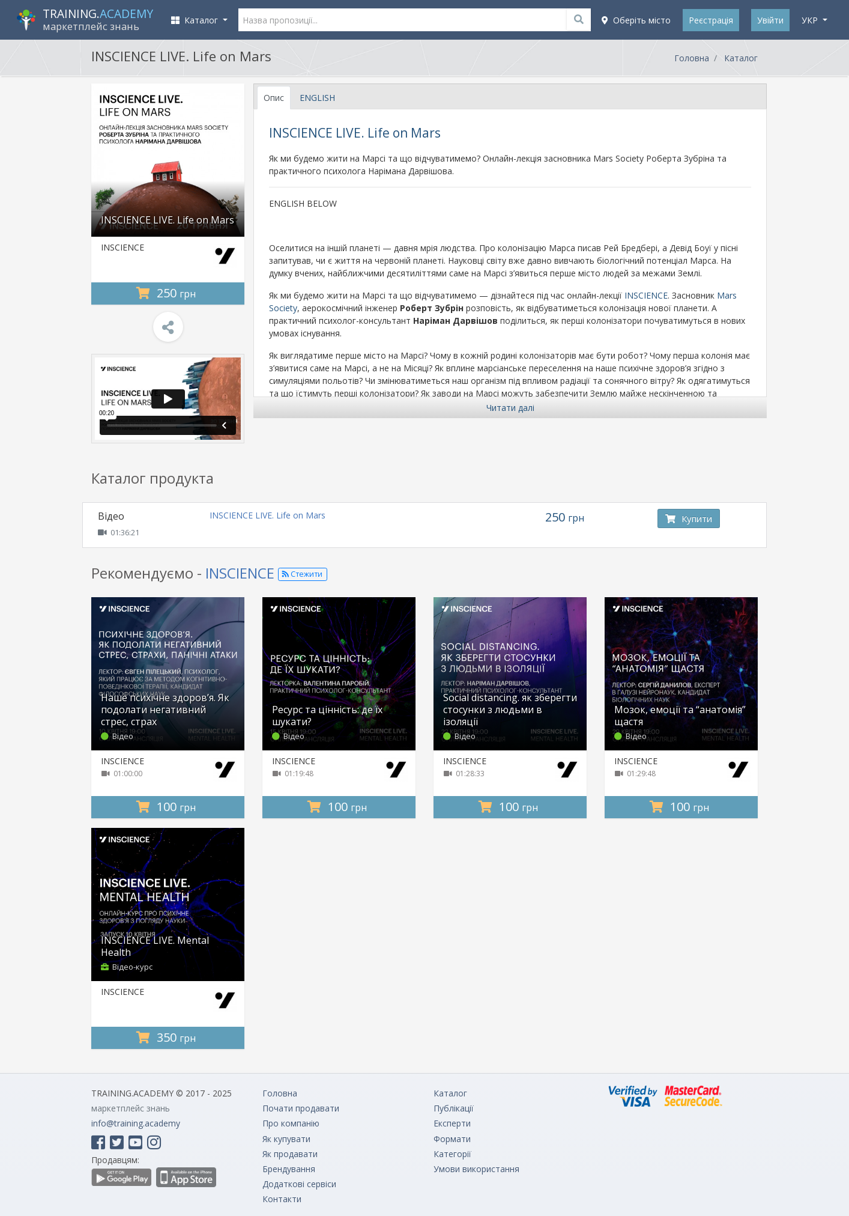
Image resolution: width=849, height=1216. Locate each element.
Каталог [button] (195, 20)
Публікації (454, 1108)
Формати (452, 1139)
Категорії (452, 1154)
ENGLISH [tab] (317, 97)
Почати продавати (300, 1108)
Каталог (741, 58)
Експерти (452, 1123)
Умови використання (476, 1169)
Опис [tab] (274, 97)
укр (811, 20)
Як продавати (290, 1154)
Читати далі (510, 407)
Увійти (770, 20)
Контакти (281, 1199)
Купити (688, 518)
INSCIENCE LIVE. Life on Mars (267, 515)
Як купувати (286, 1139)
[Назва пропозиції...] (414, 19)
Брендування (288, 1169)
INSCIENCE (122, 247)
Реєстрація (711, 20)
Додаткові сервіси (299, 1184)
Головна (691, 58)
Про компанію (290, 1123)
